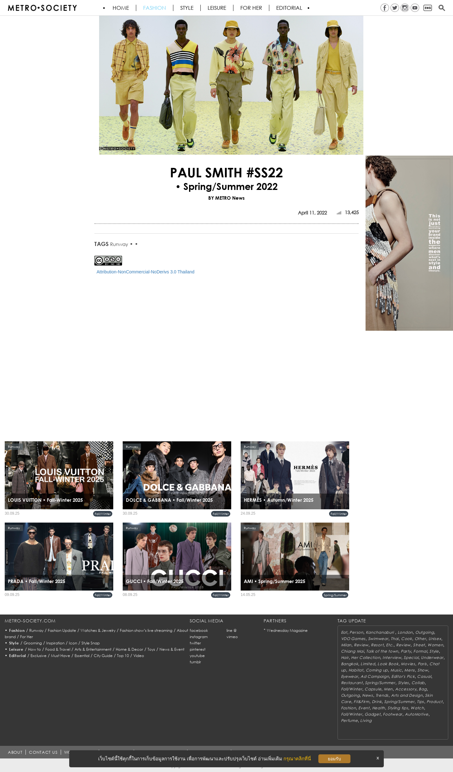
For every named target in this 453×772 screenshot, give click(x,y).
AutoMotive (416, 714)
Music (396, 670)
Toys (151, 649)
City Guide (103, 655)
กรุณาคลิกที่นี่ (297, 758)
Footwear (392, 714)
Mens (409, 670)
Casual (424, 676)
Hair (345, 657)
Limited (368, 663)
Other (420, 638)
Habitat (356, 670)
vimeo (232, 636)
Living (366, 720)
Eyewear (349, 676)
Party (406, 651)
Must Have (60, 655)
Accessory (405, 689)
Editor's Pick (403, 676)
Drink (377, 701)
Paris (422, 663)
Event (364, 708)
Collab (418, 682)
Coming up (377, 670)
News (367, 695)
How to (34, 649)
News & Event (171, 649)
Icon (73, 643)
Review (361, 645)
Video (138, 655)
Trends (382, 695)
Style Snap (90, 643)
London (405, 632)
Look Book (388, 663)
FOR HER (251, 8)
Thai (395, 638)
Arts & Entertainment (93, 649)
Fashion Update (62, 630)
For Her (26, 636)
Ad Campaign (375, 676)
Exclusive (39, 655)
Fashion (154, 8)
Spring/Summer (335, 595)
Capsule (373, 689)
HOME (121, 8)
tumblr (195, 662)
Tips (420, 701)
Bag (423, 689)
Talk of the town (382, 651)
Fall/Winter (103, 514)
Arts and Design (407, 695)
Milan (346, 645)
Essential (82, 655)
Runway (119, 244)
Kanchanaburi (380, 632)
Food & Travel (57, 649)
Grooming (33, 643)
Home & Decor (129, 649)
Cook (406, 638)
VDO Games (353, 638)
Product (435, 701)
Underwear (432, 657)
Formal (420, 651)
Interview (392, 657)
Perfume (349, 720)
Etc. (390, 645)
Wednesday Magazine (287, 630)
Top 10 (123, 655)
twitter (195, 643)
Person (356, 632)
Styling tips (398, 708)
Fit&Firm (361, 701)
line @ (231, 630)
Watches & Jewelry (98, 630)
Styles (403, 682)
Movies (408, 663)
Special (411, 657)
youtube (197, 655)
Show (422, 670)
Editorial (289, 8)
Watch (417, 708)
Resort (377, 645)
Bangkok (349, 663)
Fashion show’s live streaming (146, 630)
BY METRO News (226, 198)
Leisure (217, 8)
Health (378, 708)
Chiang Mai (352, 651)
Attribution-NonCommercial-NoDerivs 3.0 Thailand (145, 271)
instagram (199, 636)
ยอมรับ (334, 758)
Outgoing (424, 632)
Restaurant (352, 682)
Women (435, 645)
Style (186, 8)
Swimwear (378, 638)
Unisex (434, 638)
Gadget (372, 714)
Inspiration (55, 643)
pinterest (197, 649)
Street (419, 645)
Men (388, 689)
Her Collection (365, 657)
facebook (199, 630)
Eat (344, 632)
